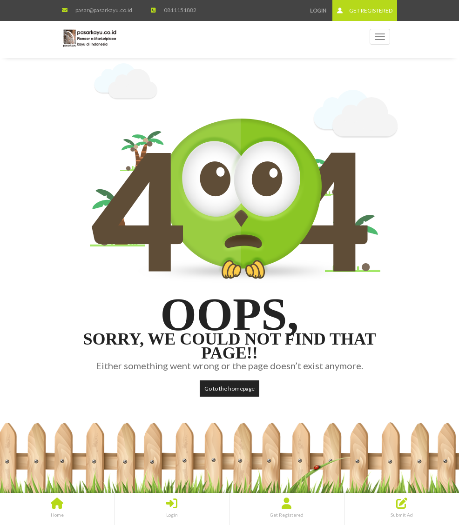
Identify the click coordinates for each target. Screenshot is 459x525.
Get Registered (364, 10)
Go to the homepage (229, 388)
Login (318, 10)
